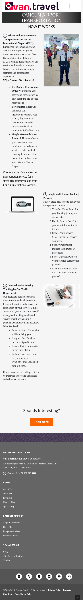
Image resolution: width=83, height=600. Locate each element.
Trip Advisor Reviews (13, 556)
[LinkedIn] (49, 576)
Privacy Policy (54, 590)
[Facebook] (19, 576)
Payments (7, 498)
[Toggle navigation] (73, 6)
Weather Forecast (11, 535)
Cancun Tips (9, 502)
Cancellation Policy (24, 594)
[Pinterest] (39, 576)
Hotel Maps (8, 527)
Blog (5, 551)
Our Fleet (7, 493)
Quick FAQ (8, 506)
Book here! (41, 422)
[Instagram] (69, 576)
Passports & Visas (11, 531)
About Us (7, 489)
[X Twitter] (29, 576)
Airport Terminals (11, 522)
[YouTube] (59, 576)
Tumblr (6, 560)
